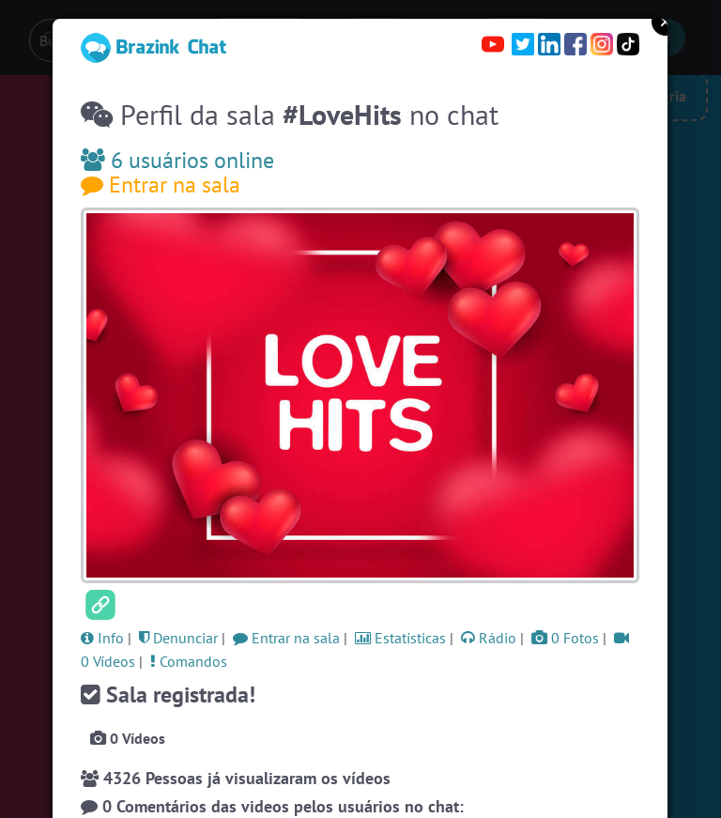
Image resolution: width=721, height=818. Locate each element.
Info (102, 637)
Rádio (488, 637)
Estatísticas (400, 637)
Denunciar (178, 637)
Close (666, 22)
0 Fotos (565, 637)
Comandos (188, 661)
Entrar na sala (160, 184)
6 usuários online (177, 160)
